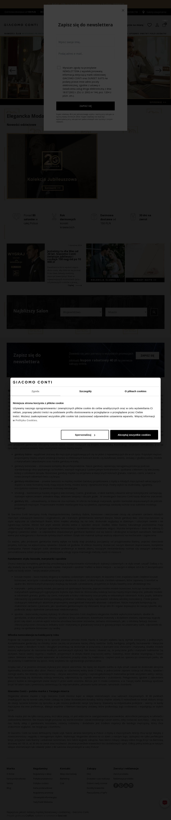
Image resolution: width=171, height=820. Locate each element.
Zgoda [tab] (35, 391)
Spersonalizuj (85, 434)
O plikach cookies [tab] (135, 391)
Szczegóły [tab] (85, 391)
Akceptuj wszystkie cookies (134, 434)
